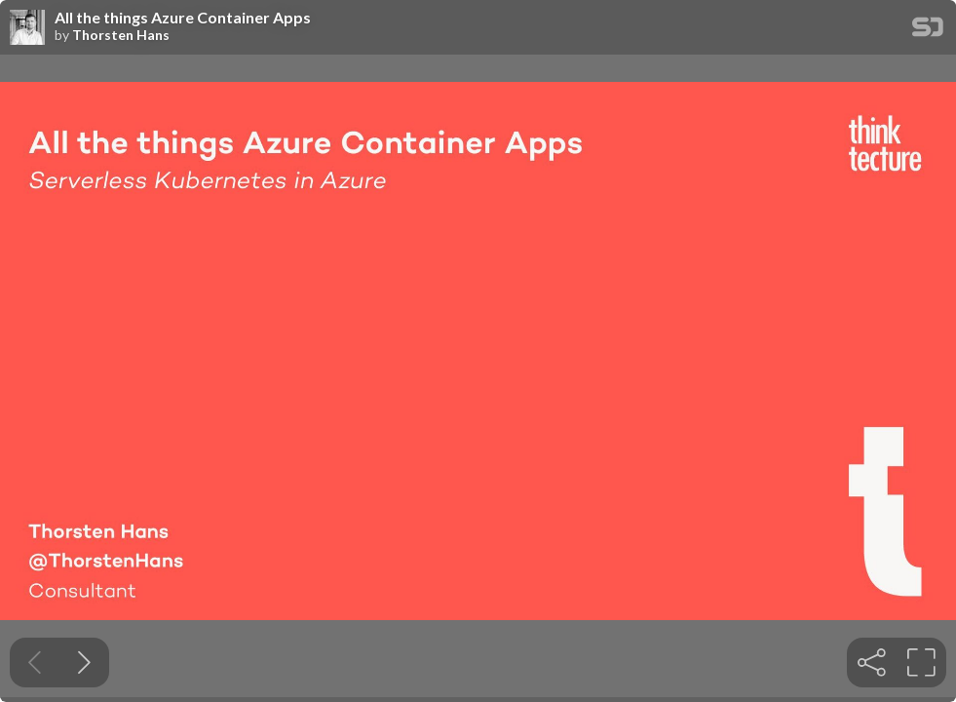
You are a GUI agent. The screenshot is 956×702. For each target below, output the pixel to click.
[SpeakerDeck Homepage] (927, 30)
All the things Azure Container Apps (183, 17)
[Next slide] (84, 662)
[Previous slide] (35, 662)
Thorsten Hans (121, 35)
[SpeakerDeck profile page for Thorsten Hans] (27, 28)
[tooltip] (872, 662)
